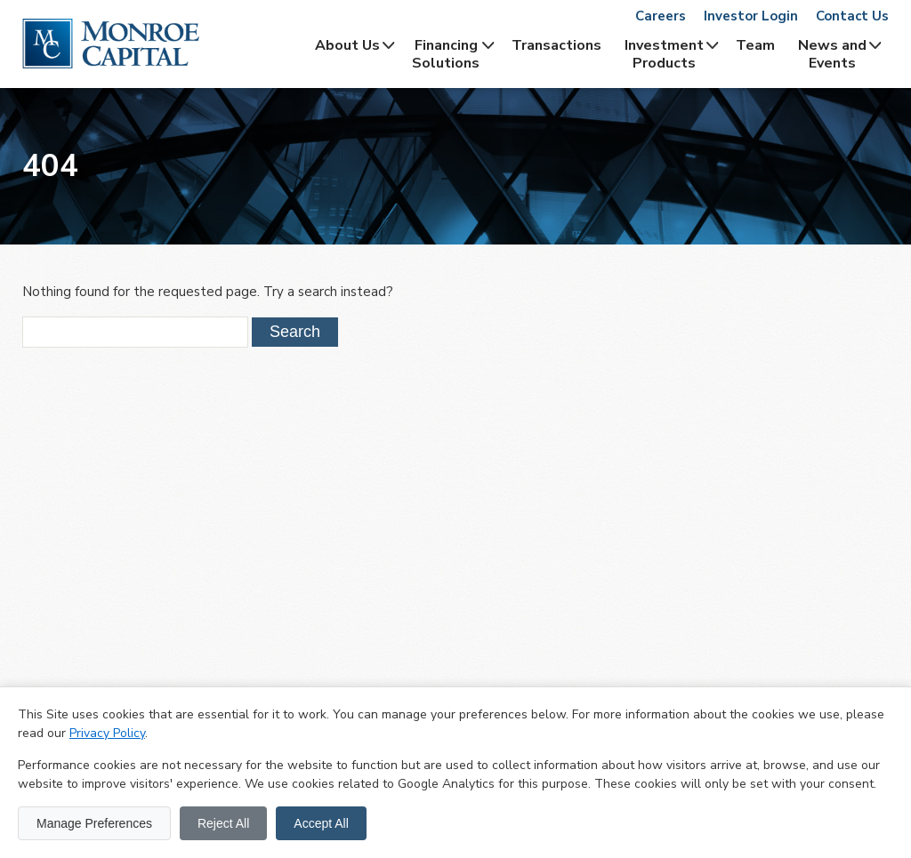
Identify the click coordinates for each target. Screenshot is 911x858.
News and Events (832, 54)
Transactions (556, 45)
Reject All (223, 823)
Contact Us (852, 16)
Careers (660, 16)
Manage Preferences (94, 823)
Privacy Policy (107, 733)
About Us (347, 45)
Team (755, 45)
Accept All (321, 823)
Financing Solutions (446, 54)
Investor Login (751, 16)
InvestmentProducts (664, 54)
